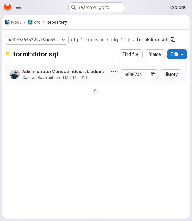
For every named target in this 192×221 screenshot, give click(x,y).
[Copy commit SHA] (153, 74)
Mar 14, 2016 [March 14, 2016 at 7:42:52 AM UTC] (76, 77)
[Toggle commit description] (114, 71)
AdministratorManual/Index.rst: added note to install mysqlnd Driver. (63, 72)
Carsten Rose (34, 77)
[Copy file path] (173, 40)
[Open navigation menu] (18, 7)
